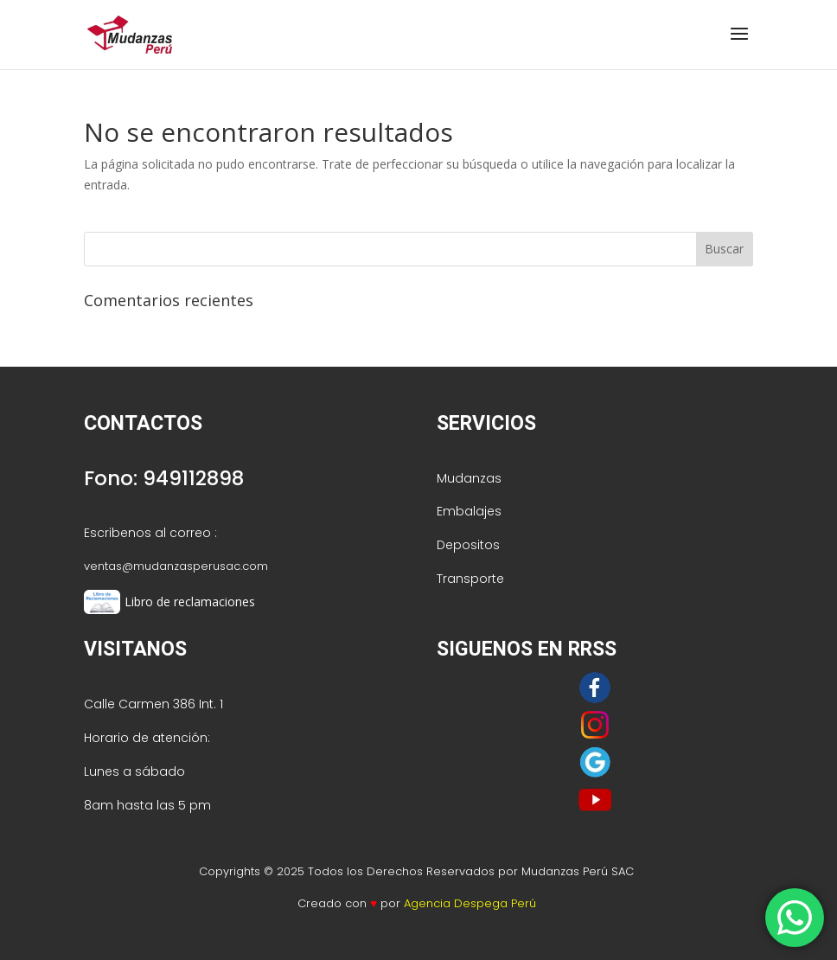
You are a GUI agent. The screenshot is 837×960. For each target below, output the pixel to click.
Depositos (468, 545)
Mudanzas (469, 478)
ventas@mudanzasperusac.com (176, 566)
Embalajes (469, 511)
